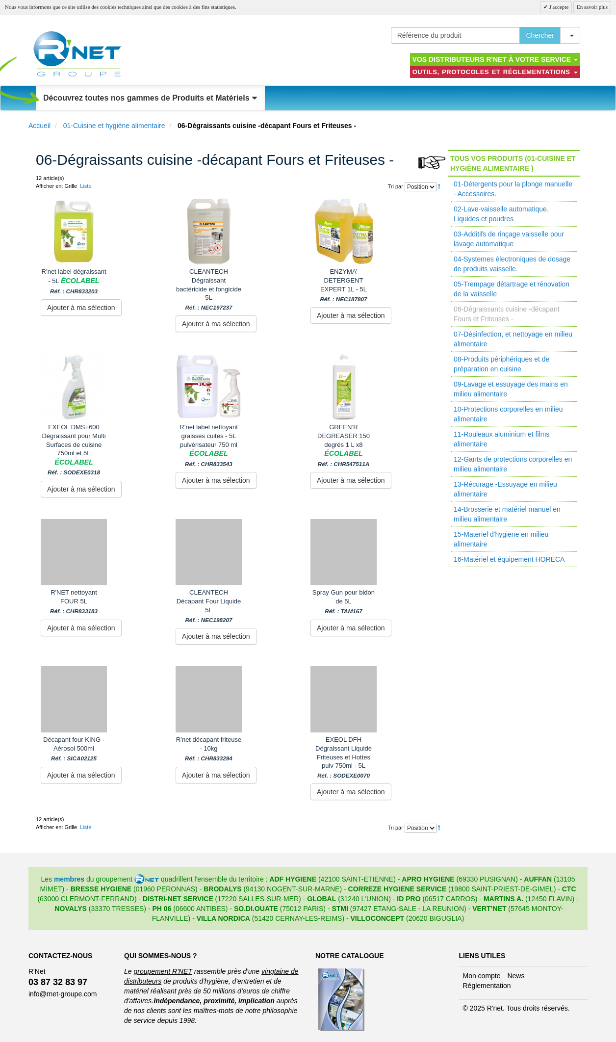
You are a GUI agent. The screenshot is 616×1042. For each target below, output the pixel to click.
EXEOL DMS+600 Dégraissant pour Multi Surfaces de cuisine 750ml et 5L (73, 449)
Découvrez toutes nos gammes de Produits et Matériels (150, 98)
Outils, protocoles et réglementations (495, 72)
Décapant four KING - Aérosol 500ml (73, 749)
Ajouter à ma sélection (81, 308)
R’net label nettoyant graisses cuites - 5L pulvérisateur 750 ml (209, 445)
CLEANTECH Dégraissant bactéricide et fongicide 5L (208, 289)
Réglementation (487, 986)
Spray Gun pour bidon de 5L (343, 602)
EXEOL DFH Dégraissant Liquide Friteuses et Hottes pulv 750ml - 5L (343, 757)
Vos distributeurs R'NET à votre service (495, 59)
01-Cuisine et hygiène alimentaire (114, 126)
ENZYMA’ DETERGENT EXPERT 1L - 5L (343, 285)
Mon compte (482, 976)
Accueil (39, 126)
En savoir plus (592, 7)
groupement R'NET (162, 971)
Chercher (540, 35)
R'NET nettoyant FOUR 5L (74, 602)
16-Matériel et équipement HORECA (509, 559)
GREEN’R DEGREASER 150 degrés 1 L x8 (343, 445)
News (515, 976)
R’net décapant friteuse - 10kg (209, 749)
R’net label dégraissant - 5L (73, 281)
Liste (85, 186)
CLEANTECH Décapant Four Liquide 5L (209, 606)
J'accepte (558, 7)
